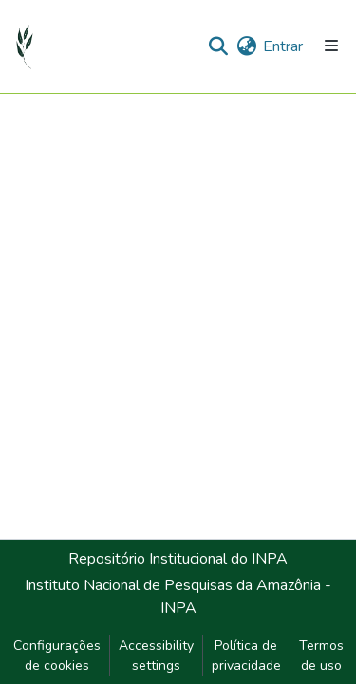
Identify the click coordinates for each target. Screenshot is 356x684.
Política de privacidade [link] (246, 656)
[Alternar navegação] (331, 46)
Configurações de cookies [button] (57, 656)
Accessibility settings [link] (156, 656)
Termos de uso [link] (321, 656)
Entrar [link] (283, 46)
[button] (25, 46)
